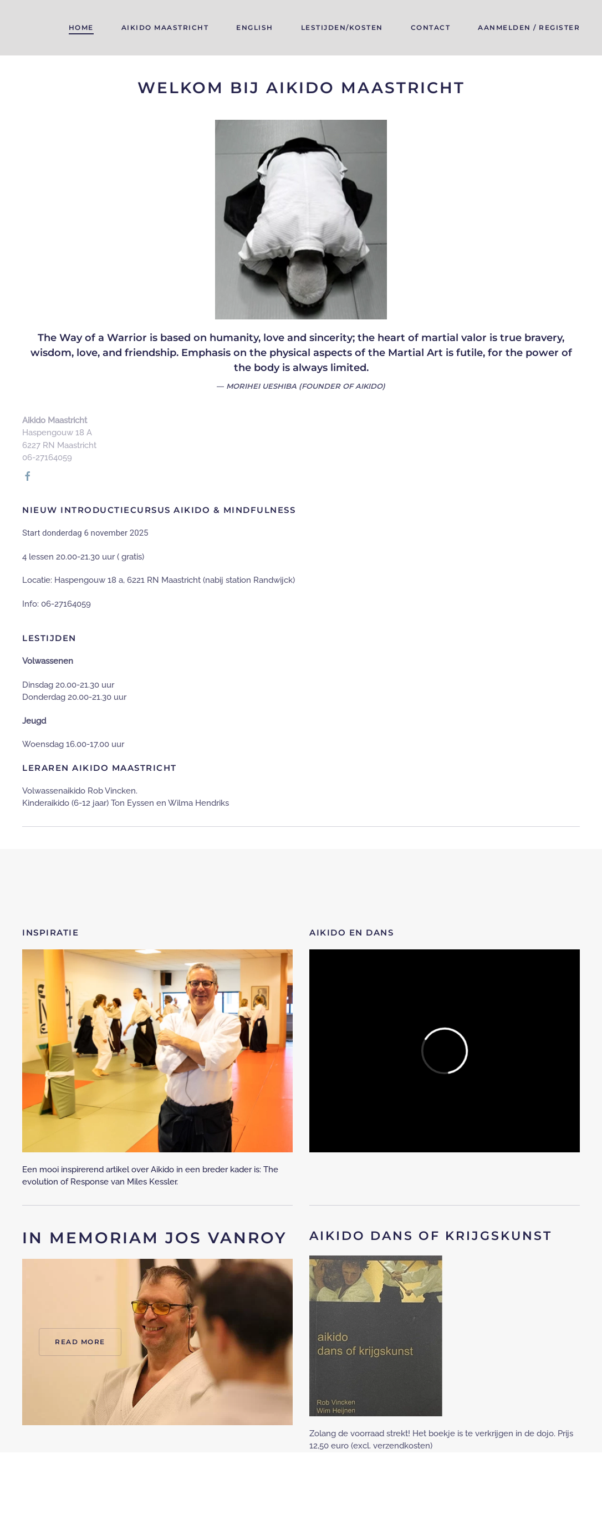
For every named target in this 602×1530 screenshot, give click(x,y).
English (254, 27)
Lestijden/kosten (342, 27)
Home (81, 27)
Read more (80, 1342)
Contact (431, 27)
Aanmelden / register (529, 27)
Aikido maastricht (165, 27)
